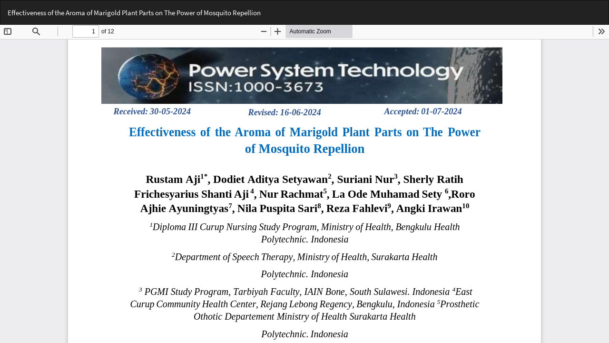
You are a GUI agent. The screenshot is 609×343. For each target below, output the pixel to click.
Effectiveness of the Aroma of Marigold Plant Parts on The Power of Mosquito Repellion (134, 12)
